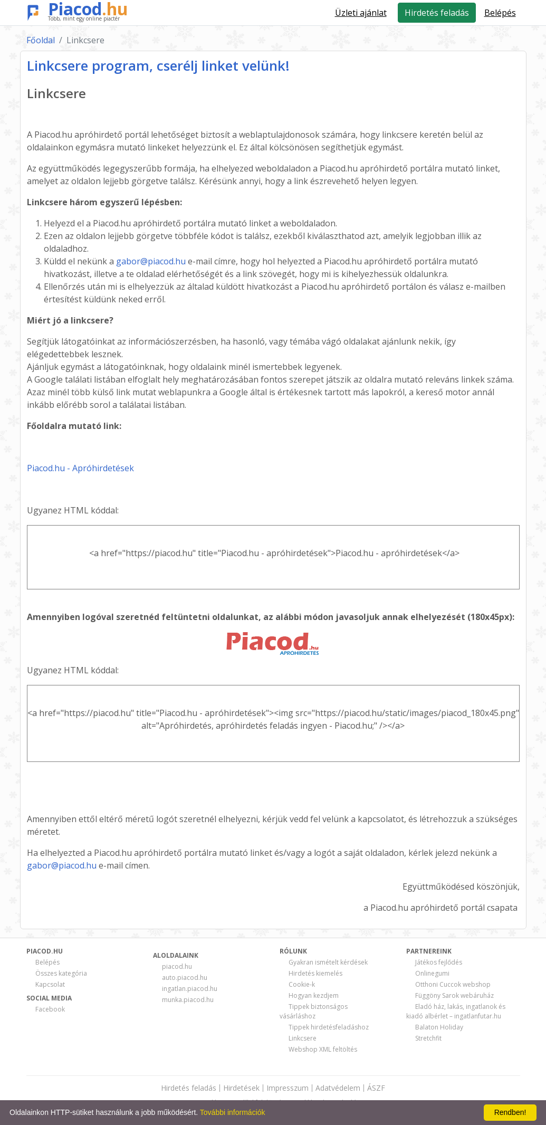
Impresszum (287, 1088)
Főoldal (40, 40)
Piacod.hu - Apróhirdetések (80, 468)
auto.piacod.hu (184, 977)
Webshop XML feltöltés (323, 1049)
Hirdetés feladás (437, 12)
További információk (232, 1112)
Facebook (50, 1009)
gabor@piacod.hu (151, 261)
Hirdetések (241, 1088)
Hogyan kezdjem (314, 995)
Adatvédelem (337, 1088)
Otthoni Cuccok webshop (453, 984)
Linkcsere (303, 1038)
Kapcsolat (50, 984)
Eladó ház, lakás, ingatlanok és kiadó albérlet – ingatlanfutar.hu (455, 1011)
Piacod (88, 9)
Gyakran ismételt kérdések (328, 962)
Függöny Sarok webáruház (454, 995)
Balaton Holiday (439, 1027)
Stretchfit (428, 1038)
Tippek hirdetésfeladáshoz (329, 1027)
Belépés (47, 962)
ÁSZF (376, 1088)
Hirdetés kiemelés (315, 973)
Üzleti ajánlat (361, 12)
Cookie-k (302, 984)
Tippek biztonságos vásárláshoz (314, 1011)
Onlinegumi (432, 973)
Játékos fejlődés (438, 962)
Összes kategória (61, 973)
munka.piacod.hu (188, 999)
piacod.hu (177, 966)
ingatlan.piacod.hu (189, 988)
